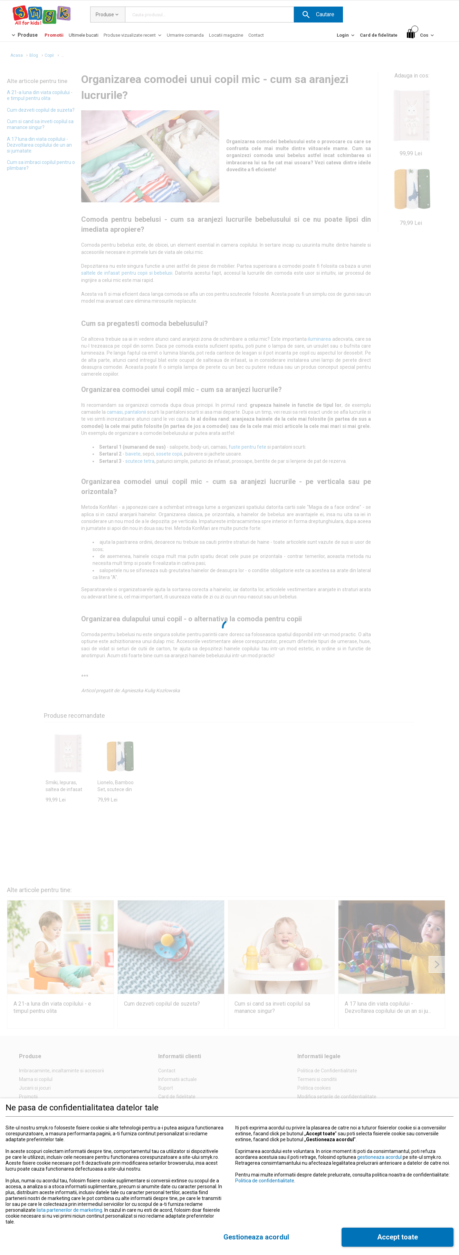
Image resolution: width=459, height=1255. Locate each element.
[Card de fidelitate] (379, 35)
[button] (318, 14)
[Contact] (256, 35)
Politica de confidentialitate (264, 1180)
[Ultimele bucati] (83, 35)
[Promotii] (54, 35)
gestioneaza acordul (379, 1157)
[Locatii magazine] (226, 35)
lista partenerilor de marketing (69, 1210)
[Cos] (421, 35)
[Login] (346, 37)
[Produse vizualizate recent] (133, 37)
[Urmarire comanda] (185, 35)
